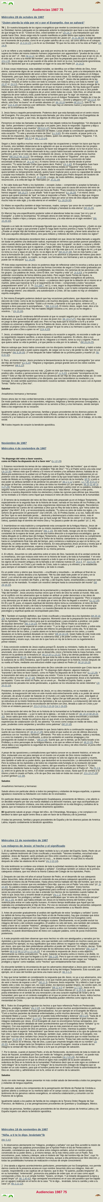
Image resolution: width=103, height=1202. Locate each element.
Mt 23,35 (88, 742)
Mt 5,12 (19, 365)
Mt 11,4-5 (57, 987)
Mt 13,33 (46, 654)
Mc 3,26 (54, 956)
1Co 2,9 (5, 61)
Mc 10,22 (23, 156)
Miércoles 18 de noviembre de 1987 (24, 1129)
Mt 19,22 (14, 156)
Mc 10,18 (60, 102)
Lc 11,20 (94, 600)
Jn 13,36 (41, 177)
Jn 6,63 (77, 272)
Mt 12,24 (22, 951)
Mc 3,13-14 (52, 306)
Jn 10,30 (6, 471)
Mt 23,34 (42, 740)
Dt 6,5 (13, 84)
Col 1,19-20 (60, 706)
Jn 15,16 (18, 311)
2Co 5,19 (38, 706)
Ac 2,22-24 (52, 861)
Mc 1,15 (48, 531)
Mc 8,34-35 (18, 352)
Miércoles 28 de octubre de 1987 (22, 17)
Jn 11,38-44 (77, 38)
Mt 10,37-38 (65, 252)
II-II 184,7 (39, 285)
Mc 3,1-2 (66, 972)
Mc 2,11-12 (16, 1183)
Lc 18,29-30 (65, 200)
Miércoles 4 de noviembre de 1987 (23, 448)
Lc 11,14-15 (33, 951)
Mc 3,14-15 (30, 623)
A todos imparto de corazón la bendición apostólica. (28, 425)
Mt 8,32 (13, 951)
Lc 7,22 (78, 987)
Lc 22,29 (56, 461)
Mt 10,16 (66, 724)
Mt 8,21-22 (43, 128)
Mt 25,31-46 (89, 484)
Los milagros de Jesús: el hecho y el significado (33, 845)
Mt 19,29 (88, 208)
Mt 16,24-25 (87, 342)
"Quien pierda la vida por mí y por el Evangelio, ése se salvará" (43, 22)
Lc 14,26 (30, 259)
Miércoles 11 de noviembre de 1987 (24, 840)
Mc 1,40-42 (24, 1178)
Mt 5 (87, 479)
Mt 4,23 (83, 1016)
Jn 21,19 (54, 180)
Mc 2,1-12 (67, 482)
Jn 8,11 (93, 482)
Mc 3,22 (91, 949)
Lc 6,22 (26, 363)
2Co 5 (79, 562)
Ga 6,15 (91, 562)
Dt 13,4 (91, 100)
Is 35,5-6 (81, 990)
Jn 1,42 (67, 164)
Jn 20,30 (17, 1039)
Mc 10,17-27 (69, 319)
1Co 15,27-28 (90, 773)
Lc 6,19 (37, 1018)
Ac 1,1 (57, 894)
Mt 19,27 (23, 192)
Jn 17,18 (30, 678)
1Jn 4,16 (13, 105)
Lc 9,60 (56, 133)
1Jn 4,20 (45, 329)
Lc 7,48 (85, 482)
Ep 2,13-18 (48, 706)
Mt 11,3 (43, 982)
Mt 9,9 (29, 138)
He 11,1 (29, 56)
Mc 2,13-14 (40, 138)
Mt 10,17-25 (36, 732)
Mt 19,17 (78, 102)
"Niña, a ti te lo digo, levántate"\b (23, 1134)
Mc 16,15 (84, 714)
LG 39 (21, 776)
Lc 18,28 (71, 192)
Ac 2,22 (35, 1008)
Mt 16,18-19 (62, 634)
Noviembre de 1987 (14, 443)
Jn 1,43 (30, 161)
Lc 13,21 (55, 654)
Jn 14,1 (67, 33)
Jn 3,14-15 (25, 43)
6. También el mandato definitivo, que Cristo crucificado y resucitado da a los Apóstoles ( (46, 616)
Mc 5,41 (6, 1140)
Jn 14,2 (79, 63)
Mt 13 (23, 657)
